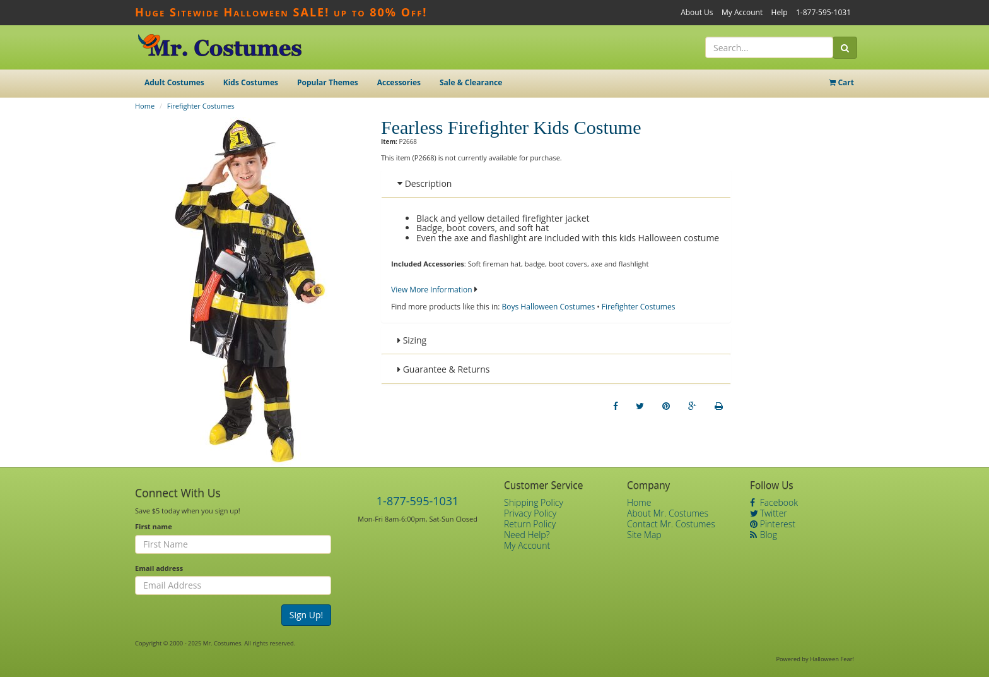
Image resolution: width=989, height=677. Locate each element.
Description (424, 183)
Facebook (774, 502)
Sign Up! (307, 615)
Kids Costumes (250, 82)
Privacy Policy (530, 513)
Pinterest (772, 524)
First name (153, 526)
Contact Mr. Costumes (671, 524)
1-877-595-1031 (823, 12)
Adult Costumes (174, 82)
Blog (763, 535)
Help (779, 12)
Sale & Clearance (471, 82)
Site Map (644, 535)
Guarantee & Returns (443, 369)
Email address (159, 568)
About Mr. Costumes (667, 513)
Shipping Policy (533, 502)
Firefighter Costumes (201, 106)
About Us (697, 12)
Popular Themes (327, 82)
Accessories (399, 82)
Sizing (411, 340)
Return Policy (530, 524)
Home (145, 106)
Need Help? (527, 535)
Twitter (768, 513)
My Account (742, 12)
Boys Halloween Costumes (548, 306)
